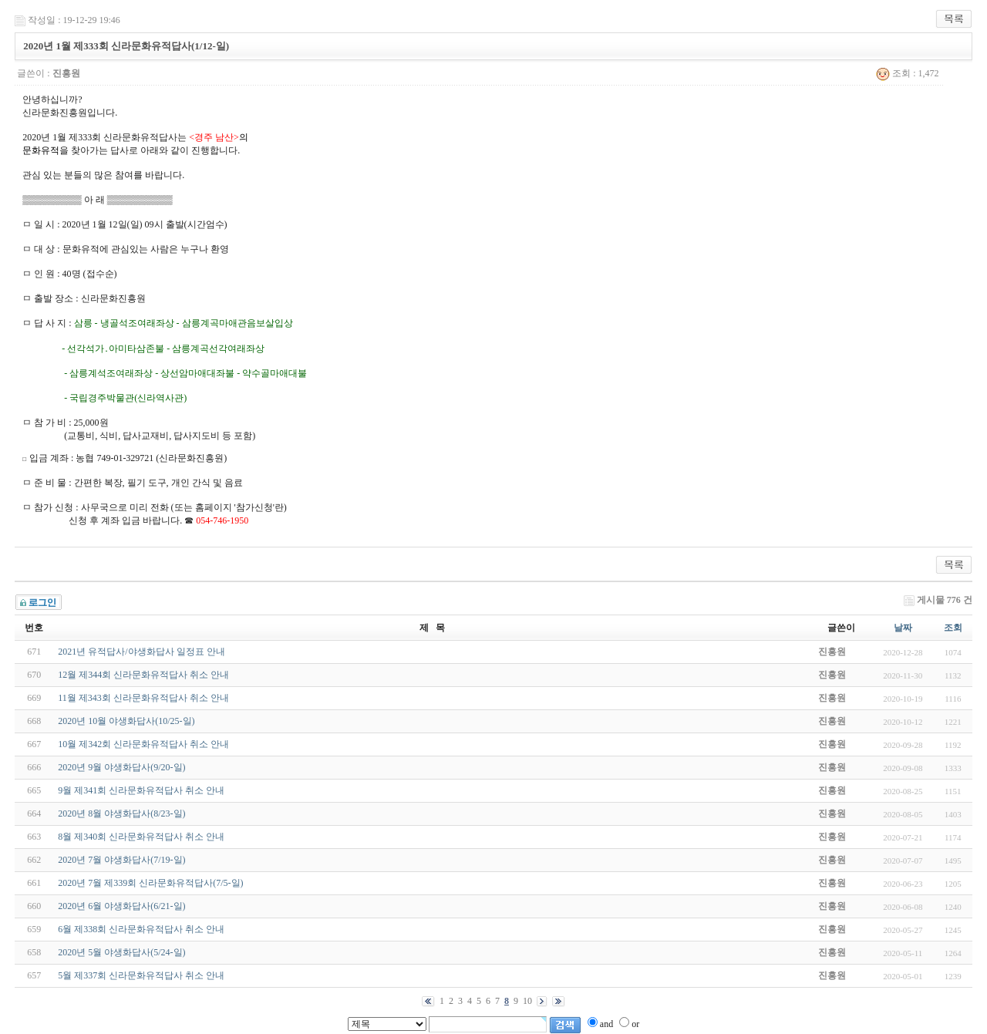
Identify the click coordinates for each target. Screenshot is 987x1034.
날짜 (903, 627)
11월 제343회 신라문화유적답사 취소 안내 (143, 697)
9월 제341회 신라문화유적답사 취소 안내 (141, 790)
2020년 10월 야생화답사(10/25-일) (126, 721)
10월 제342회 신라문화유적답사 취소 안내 (143, 744)
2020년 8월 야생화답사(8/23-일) (121, 813)
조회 (953, 627)
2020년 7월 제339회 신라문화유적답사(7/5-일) (150, 882)
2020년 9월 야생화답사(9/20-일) (121, 767)
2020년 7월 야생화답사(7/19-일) (121, 859)
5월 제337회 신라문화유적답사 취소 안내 (141, 975)
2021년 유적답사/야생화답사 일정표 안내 (141, 651)
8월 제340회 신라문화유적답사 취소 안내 (141, 836)
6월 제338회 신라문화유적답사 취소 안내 (141, 929)
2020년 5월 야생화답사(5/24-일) (121, 952)
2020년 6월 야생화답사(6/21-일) (121, 906)
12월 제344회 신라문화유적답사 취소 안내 (143, 674)
